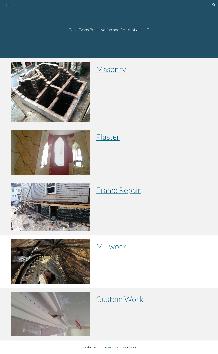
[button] (214, 5)
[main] (109, 29)
